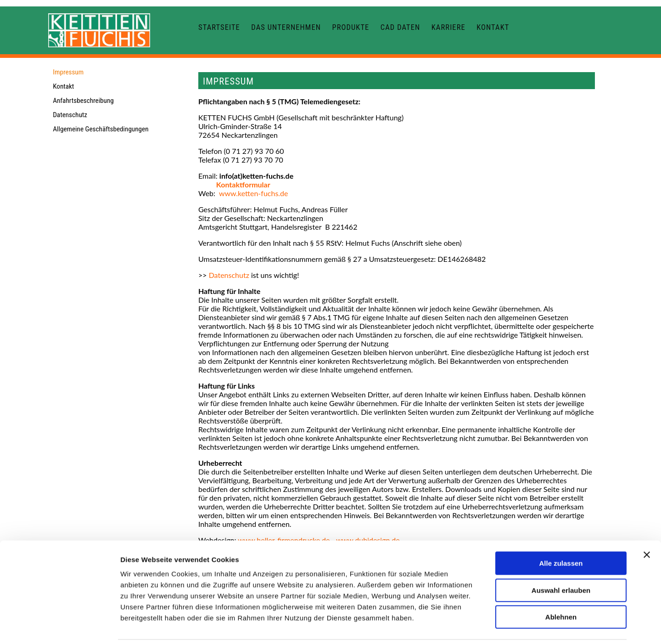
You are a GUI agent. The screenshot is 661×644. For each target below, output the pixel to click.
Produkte (350, 27)
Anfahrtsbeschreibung (83, 100)
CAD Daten (400, 27)
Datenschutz (70, 115)
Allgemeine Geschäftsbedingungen (100, 129)
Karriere (448, 27)
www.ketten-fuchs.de (253, 193)
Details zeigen (488, 626)
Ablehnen (561, 585)
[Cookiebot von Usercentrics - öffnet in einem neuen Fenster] (59, 626)
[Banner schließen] (647, 523)
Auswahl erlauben (561, 559)
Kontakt (492, 27)
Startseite (219, 27)
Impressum (68, 72)
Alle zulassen (561, 532)
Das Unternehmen (286, 27)
